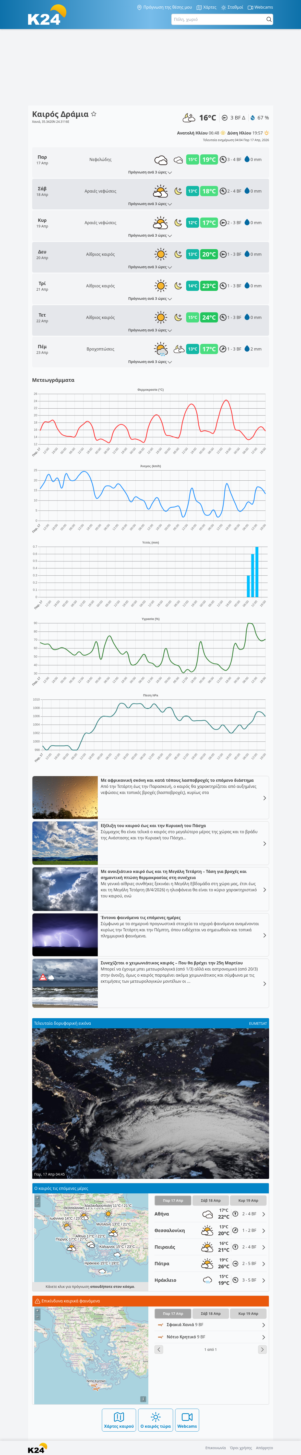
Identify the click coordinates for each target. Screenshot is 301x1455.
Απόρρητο (264, 1447)
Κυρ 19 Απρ (248, 1200)
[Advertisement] (150, 67)
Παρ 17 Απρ (173, 1200)
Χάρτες (206, 7)
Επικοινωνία (215, 1447)
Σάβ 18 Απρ (211, 1200)
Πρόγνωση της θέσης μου (164, 7)
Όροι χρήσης (241, 1447)
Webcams (260, 7)
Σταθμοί (232, 7)
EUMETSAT (258, 1023)
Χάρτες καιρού (119, 1420)
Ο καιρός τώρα (155, 1420)
